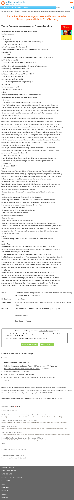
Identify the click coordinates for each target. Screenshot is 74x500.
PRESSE (4, 494)
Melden (28, 321)
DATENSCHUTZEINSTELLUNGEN (12, 477)
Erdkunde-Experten (46, 331)
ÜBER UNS (5, 487)
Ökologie (17, 11)
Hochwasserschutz (46, 302)
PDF (52, 309)
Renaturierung (20, 302)
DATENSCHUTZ (6, 474)
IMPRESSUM (5, 481)
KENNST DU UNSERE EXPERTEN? (14, 449)
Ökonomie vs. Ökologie (11, 371)
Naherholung (67, 302)
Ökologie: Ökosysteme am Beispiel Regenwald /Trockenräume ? (26, 366)
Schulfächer (5, 7)
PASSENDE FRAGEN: (9, 411)
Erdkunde (10, 11)
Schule (3, 11)
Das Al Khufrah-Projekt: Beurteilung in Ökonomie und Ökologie (25, 377)
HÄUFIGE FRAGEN (7, 467)
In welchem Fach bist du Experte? (14, 458)
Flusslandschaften (32, 302)
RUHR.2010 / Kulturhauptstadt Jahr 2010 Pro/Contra (22, 369)
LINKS (3, 484)
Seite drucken (19, 321)
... (4, 444)
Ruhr (17, 305)
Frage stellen (16, 7)
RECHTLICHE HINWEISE (9, 470)
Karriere (26, 7)
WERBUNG (5, 497)
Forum (27, 362)
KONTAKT (4, 491)
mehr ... (6, 357)
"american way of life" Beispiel (14, 374)
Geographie (58, 302)
